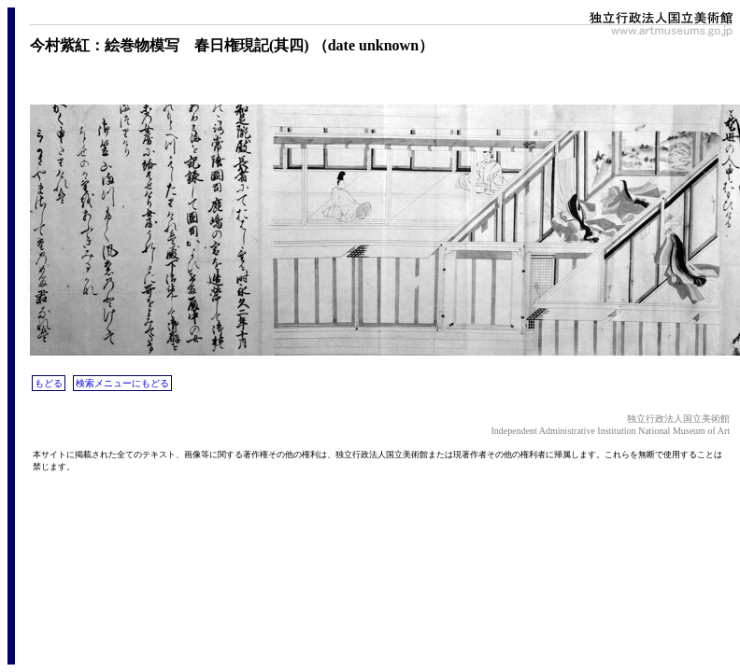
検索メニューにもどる (122, 383)
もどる (49, 383)
